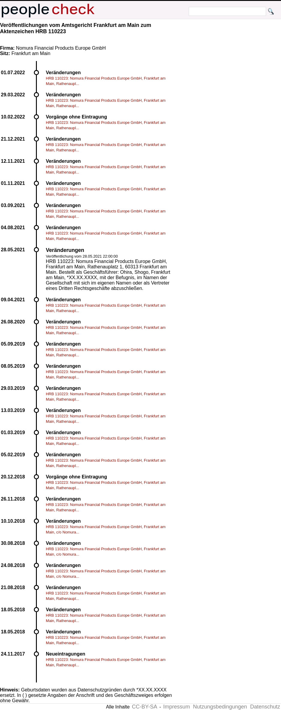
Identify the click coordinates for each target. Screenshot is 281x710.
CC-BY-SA (144, 707)
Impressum (176, 707)
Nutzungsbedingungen (220, 707)
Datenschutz (265, 707)
